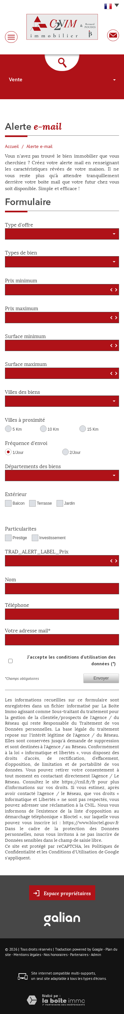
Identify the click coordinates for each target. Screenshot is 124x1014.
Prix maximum (21, 307)
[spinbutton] (62, 289)
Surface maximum (26, 363)
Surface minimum (25, 335)
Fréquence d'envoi (26, 442)
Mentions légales (27, 954)
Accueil (12, 146)
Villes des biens (22, 391)
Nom (10, 578)
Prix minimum (21, 279)
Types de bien (21, 251)
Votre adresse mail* (28, 629)
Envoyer (101, 678)
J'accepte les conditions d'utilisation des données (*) (71, 660)
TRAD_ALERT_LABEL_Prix (36, 550)
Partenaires (79, 954)
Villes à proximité (25, 418)
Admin (96, 954)
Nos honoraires (55, 954)
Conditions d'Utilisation (73, 851)
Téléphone (17, 604)
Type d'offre (19, 223)
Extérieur (16, 493)
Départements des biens (33, 465)
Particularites (20, 527)
